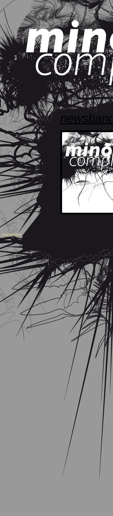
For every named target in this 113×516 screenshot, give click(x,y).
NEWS (74, 118)
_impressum (10, 234)
